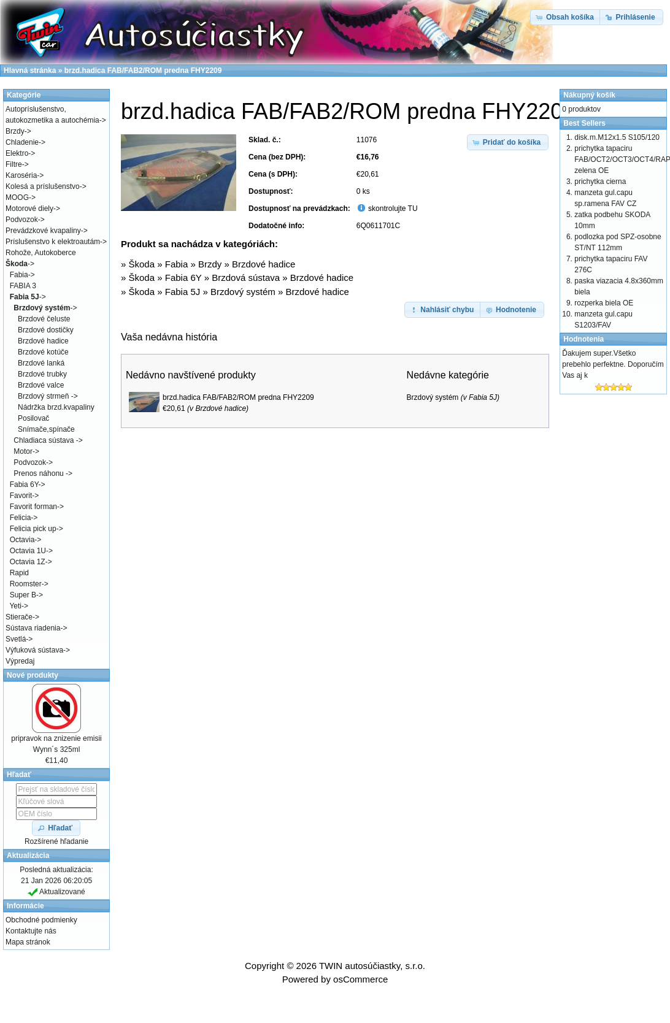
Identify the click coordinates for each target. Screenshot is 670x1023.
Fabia (176, 264)
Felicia (20, 517)
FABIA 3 (23, 286)
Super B (23, 595)
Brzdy (209, 264)
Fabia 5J (183, 291)
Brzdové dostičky (46, 330)
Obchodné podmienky (41, 920)
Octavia (22, 539)
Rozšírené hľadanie (56, 841)
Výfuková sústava (34, 650)
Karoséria (21, 175)
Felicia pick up (33, 528)
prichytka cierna (600, 181)
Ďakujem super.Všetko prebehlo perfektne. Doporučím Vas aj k (612, 364)
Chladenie (22, 142)
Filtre (14, 164)
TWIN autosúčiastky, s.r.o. (372, 965)
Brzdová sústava (246, 277)
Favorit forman (33, 506)
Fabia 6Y (183, 277)
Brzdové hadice (263, 264)
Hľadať (19, 774)
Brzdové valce (41, 385)
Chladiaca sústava (44, 440)
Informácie (25, 906)
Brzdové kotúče (43, 352)
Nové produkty (32, 675)
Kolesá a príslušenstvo (43, 186)
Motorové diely (29, 208)
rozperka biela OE (603, 303)
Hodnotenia (583, 339)
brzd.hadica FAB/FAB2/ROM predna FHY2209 (238, 397)
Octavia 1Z (27, 561)
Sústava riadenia (33, 628)
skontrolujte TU (392, 208)
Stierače (19, 617)
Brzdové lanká (41, 363)
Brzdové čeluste (44, 319)
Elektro (17, 153)
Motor (23, 451)
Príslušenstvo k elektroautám (53, 241)
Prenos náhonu (39, 473)
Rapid (19, 573)
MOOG (17, 197)
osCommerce (360, 979)
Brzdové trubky (42, 374)
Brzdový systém (242, 291)
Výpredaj (20, 661)
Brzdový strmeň (44, 396)
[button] (508, 142)
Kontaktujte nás (31, 931)
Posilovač (33, 418)
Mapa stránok (28, 942)
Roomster (26, 584)
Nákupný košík (589, 95)
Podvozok (22, 219)
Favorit (21, 495)
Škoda (142, 264)
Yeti (15, 606)
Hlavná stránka (30, 70)
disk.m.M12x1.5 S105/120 (617, 137)
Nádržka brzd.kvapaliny (56, 407)
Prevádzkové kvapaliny (43, 230)
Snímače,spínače (46, 429)
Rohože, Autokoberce (41, 252)
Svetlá (16, 639)
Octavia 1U (28, 550)
